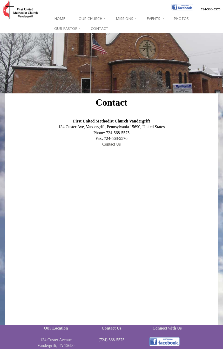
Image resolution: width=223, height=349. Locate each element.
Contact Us (111, 144)
